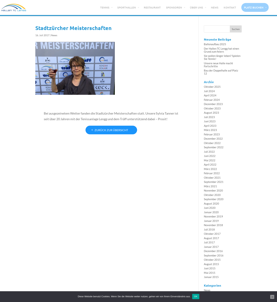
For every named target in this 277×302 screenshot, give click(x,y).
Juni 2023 (210, 121)
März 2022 (210, 169)
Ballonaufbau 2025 (215, 44)
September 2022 (213, 147)
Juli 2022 (209, 151)
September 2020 (213, 199)
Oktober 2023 (212, 108)
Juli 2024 (209, 91)
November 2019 (213, 216)
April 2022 (210, 164)
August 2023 (211, 112)
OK (195, 296)
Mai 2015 (209, 272)
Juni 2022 (210, 155)
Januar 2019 (211, 220)
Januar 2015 (211, 277)
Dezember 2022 (213, 138)
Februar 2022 (212, 173)
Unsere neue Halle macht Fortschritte (218, 65)
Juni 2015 (210, 268)
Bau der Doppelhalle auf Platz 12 (221, 72)
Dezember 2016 (213, 251)
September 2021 (213, 181)
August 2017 (211, 238)
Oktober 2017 (212, 233)
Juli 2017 (209, 242)
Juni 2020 (210, 207)
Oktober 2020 (212, 194)
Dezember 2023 (213, 104)
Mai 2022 (209, 160)
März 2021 (210, 186)
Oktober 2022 (212, 143)
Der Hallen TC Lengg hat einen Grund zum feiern (221, 50)
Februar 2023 (212, 134)
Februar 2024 (212, 99)
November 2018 (213, 225)
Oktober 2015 (212, 259)
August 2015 (211, 264)
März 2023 (210, 129)
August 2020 (211, 203)
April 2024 (210, 95)
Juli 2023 (209, 117)
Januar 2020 (211, 212)
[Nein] (272, 297)
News (54, 35)
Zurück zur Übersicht (111, 129)
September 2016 (213, 255)
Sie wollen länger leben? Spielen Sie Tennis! (222, 57)
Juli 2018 (209, 229)
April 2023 (210, 125)
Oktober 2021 (212, 177)
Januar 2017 (211, 246)
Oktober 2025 (212, 86)
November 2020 (213, 190)
